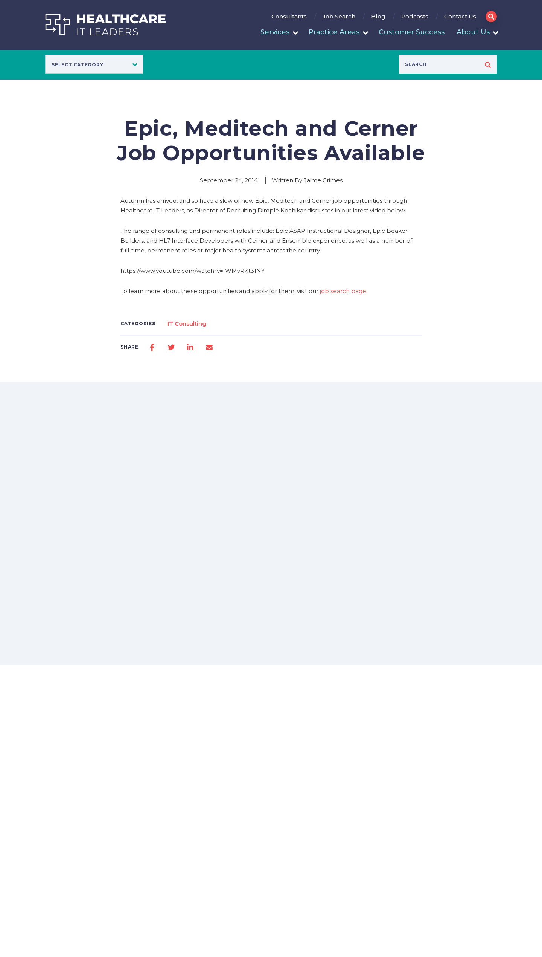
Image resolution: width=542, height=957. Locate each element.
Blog (378, 16)
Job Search (339, 16)
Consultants (289, 16)
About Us (473, 32)
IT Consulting (186, 323)
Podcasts (414, 16)
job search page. (342, 291)
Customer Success (412, 32)
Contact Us (460, 16)
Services (274, 32)
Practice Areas (334, 32)
